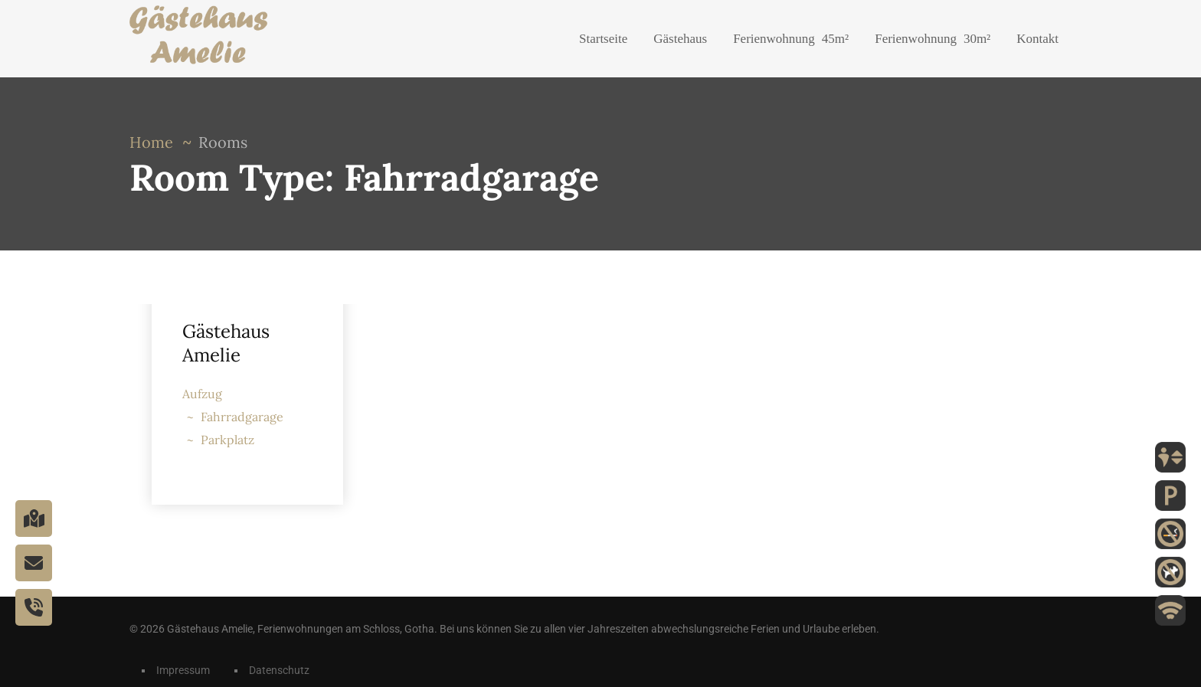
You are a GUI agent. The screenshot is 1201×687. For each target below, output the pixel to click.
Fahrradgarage (242, 416)
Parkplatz (227, 439)
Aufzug (202, 393)
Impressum (183, 670)
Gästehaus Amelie (226, 343)
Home (151, 142)
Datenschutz (279, 670)
